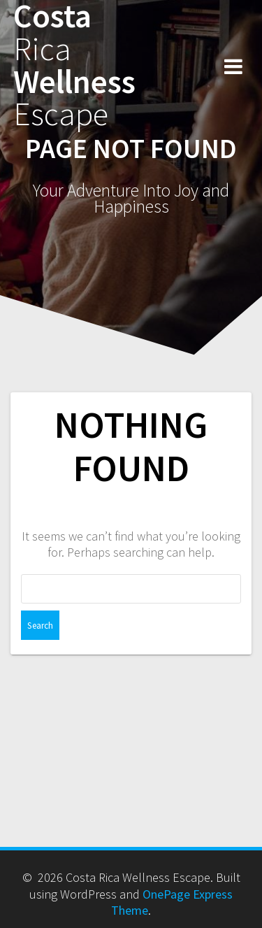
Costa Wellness (74, 65)
